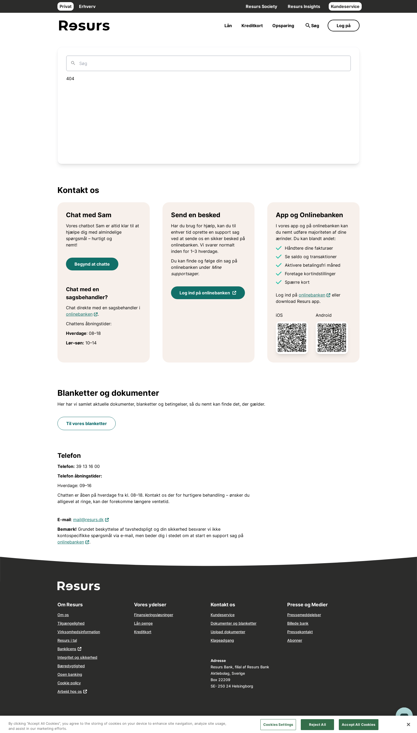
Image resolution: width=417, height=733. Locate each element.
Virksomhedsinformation (78, 631)
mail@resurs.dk (91, 519)
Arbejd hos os (69, 691)
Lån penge (143, 623)
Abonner (294, 640)
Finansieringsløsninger (153, 614)
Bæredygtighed (71, 666)
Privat (66, 6)
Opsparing (283, 25)
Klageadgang (222, 640)
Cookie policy (69, 683)
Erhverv (87, 6)
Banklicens (66, 648)
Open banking (69, 674)
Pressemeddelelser (304, 614)
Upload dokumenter (228, 631)
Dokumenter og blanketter (233, 623)
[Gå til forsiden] (84, 25)
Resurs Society (261, 6)
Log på (344, 25)
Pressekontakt (300, 631)
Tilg (60, 623)
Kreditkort (252, 25)
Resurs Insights (304, 6)
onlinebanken (82, 314)
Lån (228, 25)
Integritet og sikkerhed (77, 657)
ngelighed (76, 623)
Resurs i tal (67, 640)
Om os (63, 614)
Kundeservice (345, 6)
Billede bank (297, 623)
